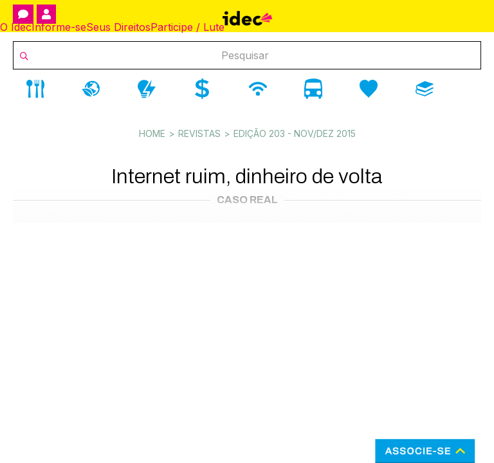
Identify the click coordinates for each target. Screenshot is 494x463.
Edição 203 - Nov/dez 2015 (294, 133)
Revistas (199, 133)
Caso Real (247, 199)
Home (152, 133)
